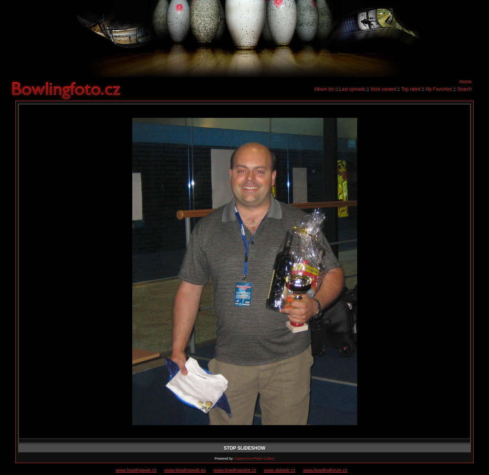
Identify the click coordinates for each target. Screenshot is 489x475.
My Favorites (439, 89)
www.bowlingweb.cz (136, 470)
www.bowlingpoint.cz (235, 470)
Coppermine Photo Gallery (254, 458)
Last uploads (352, 89)
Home (465, 81)
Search (464, 89)
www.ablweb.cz (280, 470)
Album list (324, 89)
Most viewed (383, 89)
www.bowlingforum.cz (325, 470)
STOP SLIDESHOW (244, 448)
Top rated (411, 89)
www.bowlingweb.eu (185, 470)
